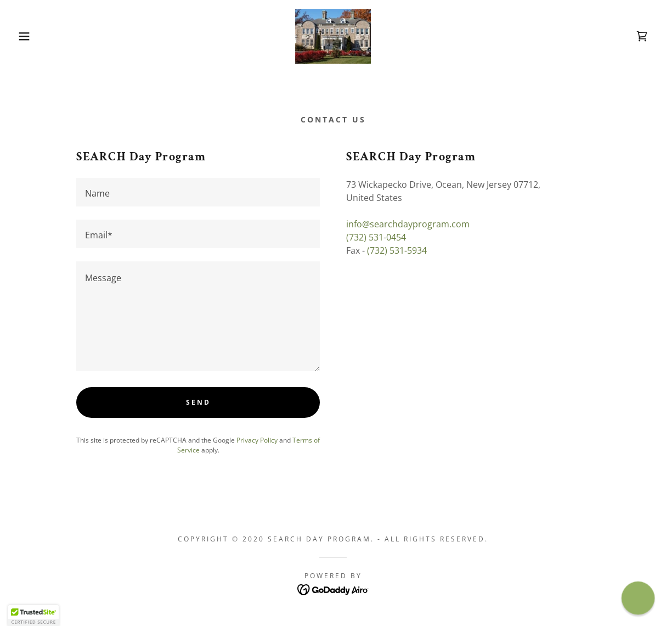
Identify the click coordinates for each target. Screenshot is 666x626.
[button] (33, 36)
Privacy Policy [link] (257, 440)
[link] (333, 35)
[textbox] (198, 192)
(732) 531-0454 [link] (376, 237)
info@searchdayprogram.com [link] (408, 224)
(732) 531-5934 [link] (397, 250)
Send (198, 402)
